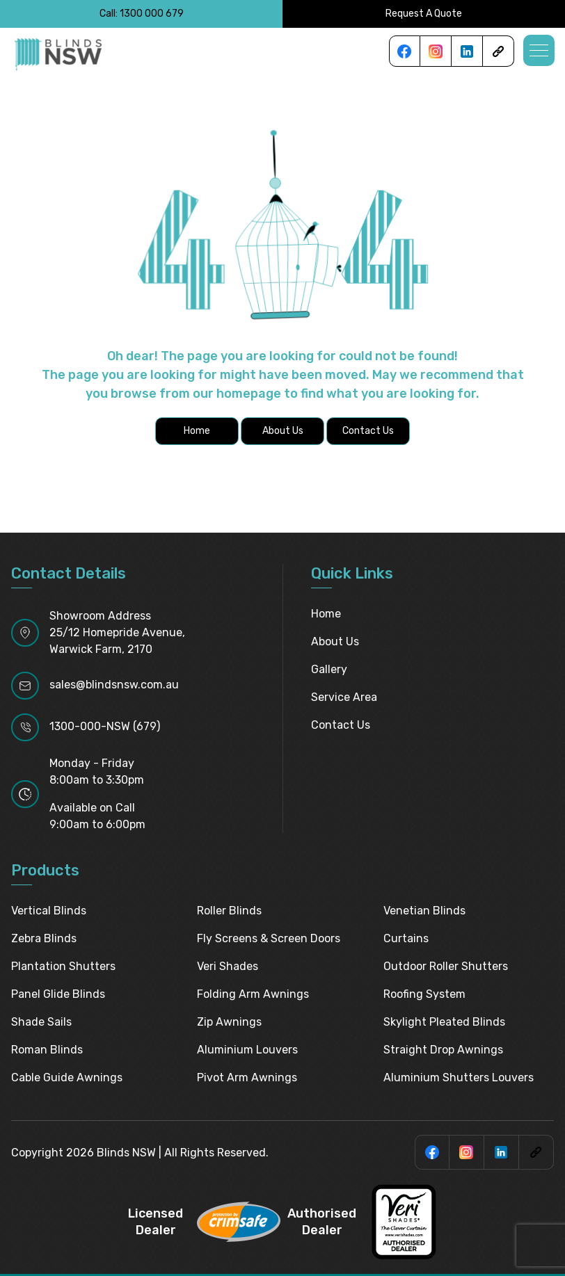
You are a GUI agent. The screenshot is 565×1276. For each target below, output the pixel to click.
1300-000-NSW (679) (104, 726)
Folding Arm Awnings (253, 994)
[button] (539, 50)
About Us (335, 641)
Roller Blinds (229, 910)
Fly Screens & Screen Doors (268, 938)
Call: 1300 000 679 (142, 13)
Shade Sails (41, 1021)
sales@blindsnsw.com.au (114, 684)
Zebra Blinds (44, 938)
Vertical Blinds (48, 910)
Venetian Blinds (424, 910)
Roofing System (424, 994)
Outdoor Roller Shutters (445, 966)
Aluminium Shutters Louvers (458, 1077)
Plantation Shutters (63, 966)
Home (326, 613)
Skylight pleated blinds (444, 1021)
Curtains (406, 938)
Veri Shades (227, 966)
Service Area (344, 697)
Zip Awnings (229, 1021)
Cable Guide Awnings (66, 1077)
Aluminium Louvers (247, 1049)
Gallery (329, 669)
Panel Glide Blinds (58, 994)
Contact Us (340, 725)
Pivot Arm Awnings (247, 1077)
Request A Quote (423, 13)
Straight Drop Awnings (443, 1049)
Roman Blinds (47, 1049)
